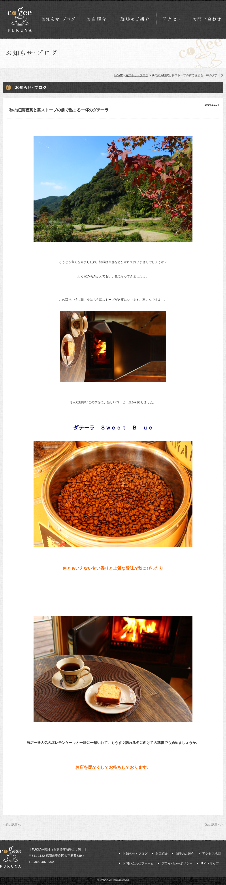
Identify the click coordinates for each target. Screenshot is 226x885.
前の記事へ (12, 824)
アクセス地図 (211, 853)
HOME (118, 75)
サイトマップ (209, 863)
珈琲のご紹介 (185, 853)
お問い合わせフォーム (138, 863)
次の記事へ (214, 824)
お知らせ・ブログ (136, 75)
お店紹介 (161, 853)
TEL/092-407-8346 (42, 862)
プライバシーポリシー (177, 863)
